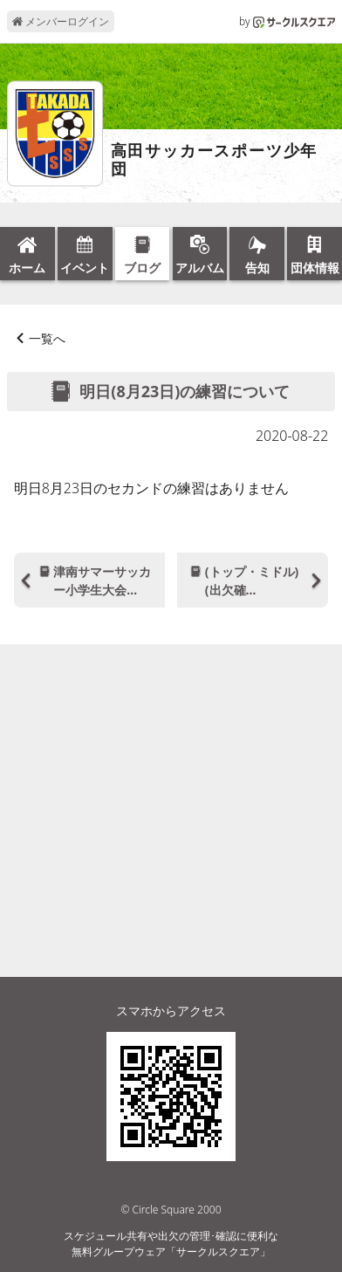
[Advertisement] (171, 778)
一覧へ (47, 338)
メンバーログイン (60, 21)
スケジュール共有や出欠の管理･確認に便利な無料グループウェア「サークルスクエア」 (171, 1243)
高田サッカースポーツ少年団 (214, 160)
